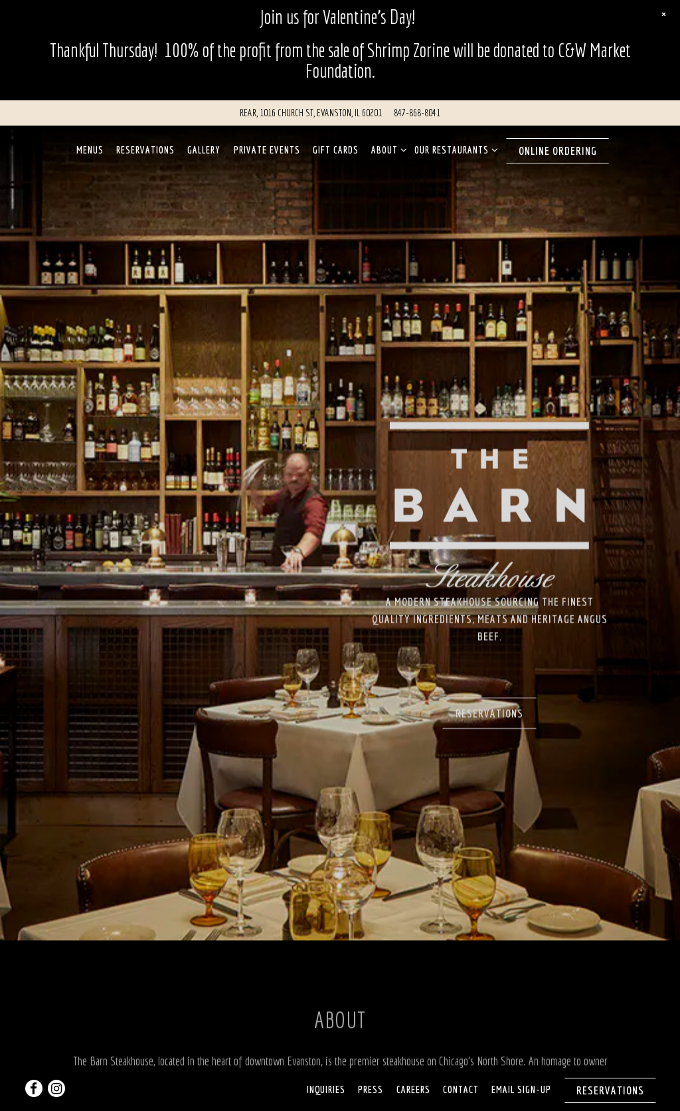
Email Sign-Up (521, 1058)
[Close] (664, 14)
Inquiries (326, 1058)
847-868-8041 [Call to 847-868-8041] (417, 105)
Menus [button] (90, 142)
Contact (461, 1058)
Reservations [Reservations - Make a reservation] (610, 1059)
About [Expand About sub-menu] (387, 141)
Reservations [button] (145, 142)
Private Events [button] (267, 142)
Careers (413, 1058)
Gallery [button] (203, 142)
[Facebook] (33, 1057)
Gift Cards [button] (336, 142)
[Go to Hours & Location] (311, 106)
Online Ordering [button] (558, 144)
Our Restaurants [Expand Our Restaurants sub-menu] (454, 141)
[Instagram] (56, 1057)
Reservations (489, 678)
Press (370, 1058)
